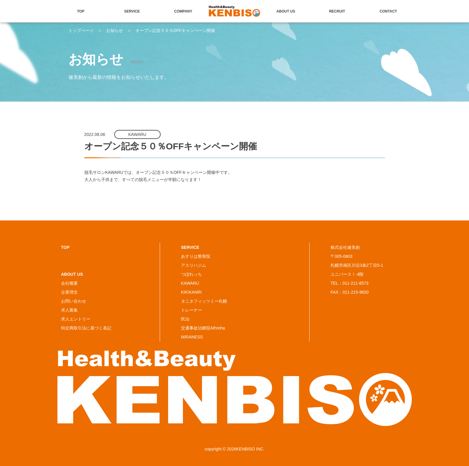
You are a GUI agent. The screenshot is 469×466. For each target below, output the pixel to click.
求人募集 (69, 310)
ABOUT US (285, 11)
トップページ (81, 30)
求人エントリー (75, 319)
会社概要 (69, 283)
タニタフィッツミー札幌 (204, 301)
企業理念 (69, 292)
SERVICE (132, 11)
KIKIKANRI (191, 292)
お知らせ (114, 30)
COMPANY (183, 11)
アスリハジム (193, 265)
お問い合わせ (73, 301)
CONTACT (388, 11)
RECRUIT (337, 11)
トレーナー (191, 310)
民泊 (185, 319)
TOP (80, 11)
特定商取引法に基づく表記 (86, 328)
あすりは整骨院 (195, 256)
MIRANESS (192, 337)
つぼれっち (191, 274)
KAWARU (190, 283)
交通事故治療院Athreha (203, 328)
